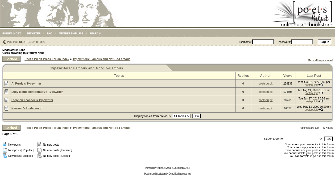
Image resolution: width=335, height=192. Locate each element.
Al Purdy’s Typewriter (26, 83)
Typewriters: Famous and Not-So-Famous (101, 59)
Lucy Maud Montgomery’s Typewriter (37, 91)
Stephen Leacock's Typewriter (32, 100)
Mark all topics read (320, 60)
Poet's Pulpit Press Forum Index (46, 59)
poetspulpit (265, 83)
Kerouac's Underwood (26, 108)
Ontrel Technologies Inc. (180, 173)
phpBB (160, 167)
